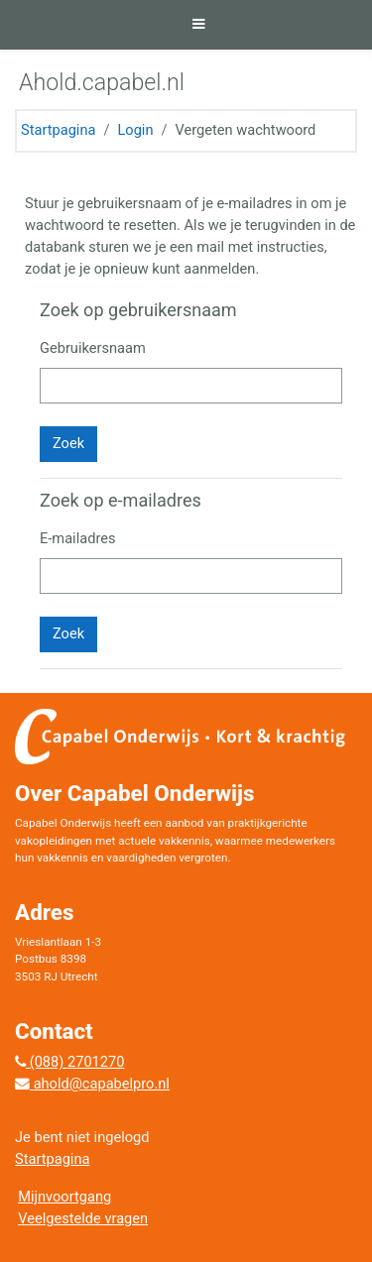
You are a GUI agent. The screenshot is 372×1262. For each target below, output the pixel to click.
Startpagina (58, 130)
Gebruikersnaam (93, 348)
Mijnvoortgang (64, 1196)
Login (135, 130)
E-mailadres (78, 538)
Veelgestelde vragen (83, 1218)
